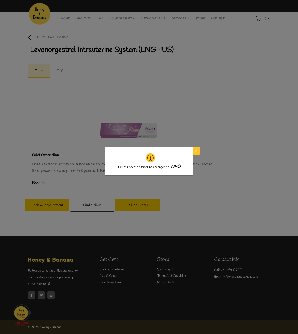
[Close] (197, 151)
